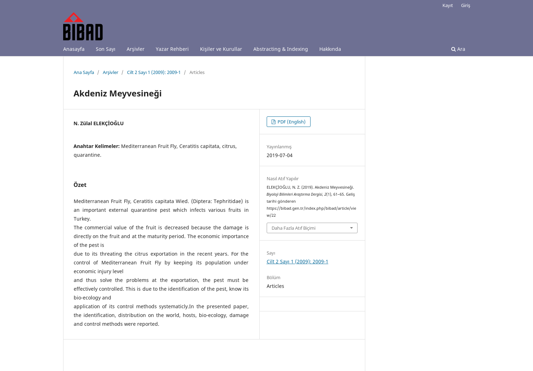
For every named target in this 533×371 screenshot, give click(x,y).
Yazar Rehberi (172, 49)
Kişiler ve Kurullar (221, 49)
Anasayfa (74, 49)
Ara (458, 49)
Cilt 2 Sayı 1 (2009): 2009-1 (154, 72)
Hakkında (330, 49)
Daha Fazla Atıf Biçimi (293, 228)
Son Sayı (105, 49)
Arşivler (136, 49)
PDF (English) (291, 122)
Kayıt (447, 5)
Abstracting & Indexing (280, 49)
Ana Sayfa (84, 72)
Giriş (465, 5)
